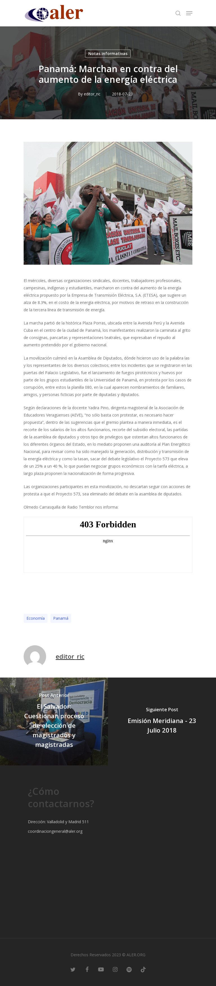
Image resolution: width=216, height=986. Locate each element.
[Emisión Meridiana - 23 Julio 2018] (162, 721)
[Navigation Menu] (189, 13)
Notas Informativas (107, 53)
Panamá (60, 618)
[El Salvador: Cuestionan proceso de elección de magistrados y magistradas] (54, 721)
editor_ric (92, 94)
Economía (35, 618)
